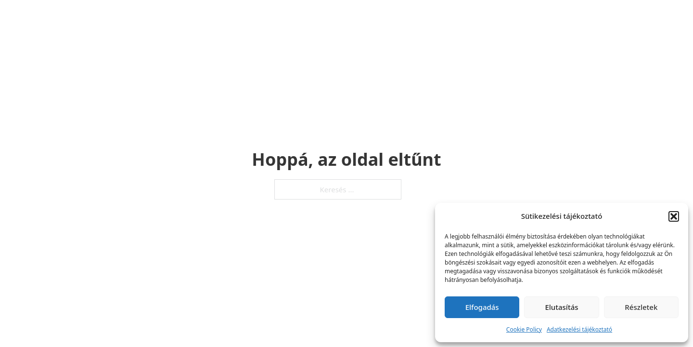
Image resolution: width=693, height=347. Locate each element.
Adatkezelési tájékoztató (579, 329)
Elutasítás (561, 307)
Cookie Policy (524, 329)
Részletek (641, 307)
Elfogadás (482, 307)
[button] (674, 216)
